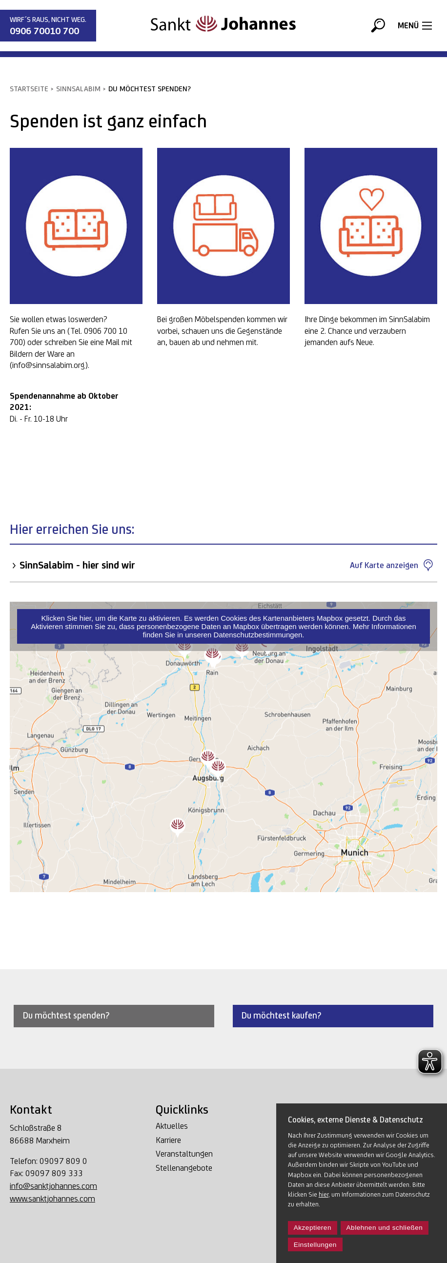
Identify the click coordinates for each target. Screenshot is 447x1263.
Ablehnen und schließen (384, 1227)
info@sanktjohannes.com (53, 1186)
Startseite (29, 88)
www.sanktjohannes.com (52, 1198)
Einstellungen (315, 1244)
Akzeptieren (312, 1227)
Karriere (168, 1140)
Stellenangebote (184, 1168)
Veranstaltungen (184, 1154)
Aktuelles (172, 1126)
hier (323, 1194)
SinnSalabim (78, 88)
